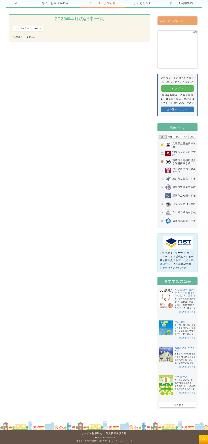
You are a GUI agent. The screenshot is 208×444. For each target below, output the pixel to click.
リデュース (181, 376)
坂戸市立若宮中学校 (184, 178)
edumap (110, 437)
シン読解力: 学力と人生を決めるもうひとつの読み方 (185, 293)
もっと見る (177, 404)
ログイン (177, 88)
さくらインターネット (121, 441)
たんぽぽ (180, 321)
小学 (177, 137)
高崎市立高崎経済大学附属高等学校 (184, 162)
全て (163, 137)
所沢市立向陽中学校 (184, 195)
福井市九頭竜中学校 (184, 220)
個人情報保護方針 (116, 433)
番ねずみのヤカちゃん (185, 349)
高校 (192, 137)
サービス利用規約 (91, 433)
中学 (185, 137)
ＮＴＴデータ (105, 441)
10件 (37, 28)
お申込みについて (177, 109)
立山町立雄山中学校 (184, 212)
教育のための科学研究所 (87, 441)
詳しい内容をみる (187, 312)
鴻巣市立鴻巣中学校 (184, 187)
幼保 (170, 137)
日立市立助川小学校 (184, 204)
